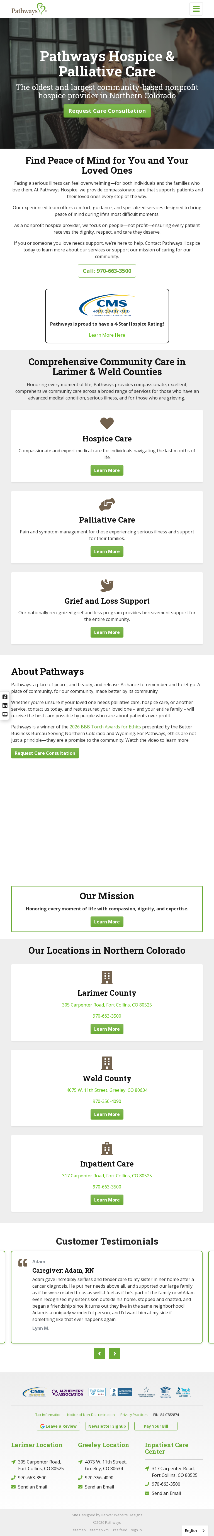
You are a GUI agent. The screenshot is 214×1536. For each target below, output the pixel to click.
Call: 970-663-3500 (107, 270)
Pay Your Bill (156, 1426)
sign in (136, 1529)
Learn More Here (107, 335)
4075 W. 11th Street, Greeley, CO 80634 (107, 1090)
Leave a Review (58, 1426)
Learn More (107, 470)
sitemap (79, 1529)
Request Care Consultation (107, 110)
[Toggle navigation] (196, 9)
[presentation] (99, 1353)
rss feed (120, 1529)
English (191, 1530)
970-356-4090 (107, 1101)
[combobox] (195, 1530)
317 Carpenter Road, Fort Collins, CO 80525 (107, 1176)
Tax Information (48, 1414)
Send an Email (29, 1486)
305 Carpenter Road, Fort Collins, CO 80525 (107, 1005)
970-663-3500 (107, 1016)
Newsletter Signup (107, 1426)
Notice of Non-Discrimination (91, 1414)
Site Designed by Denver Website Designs (107, 1514)
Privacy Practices (134, 1414)
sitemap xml (99, 1529)
